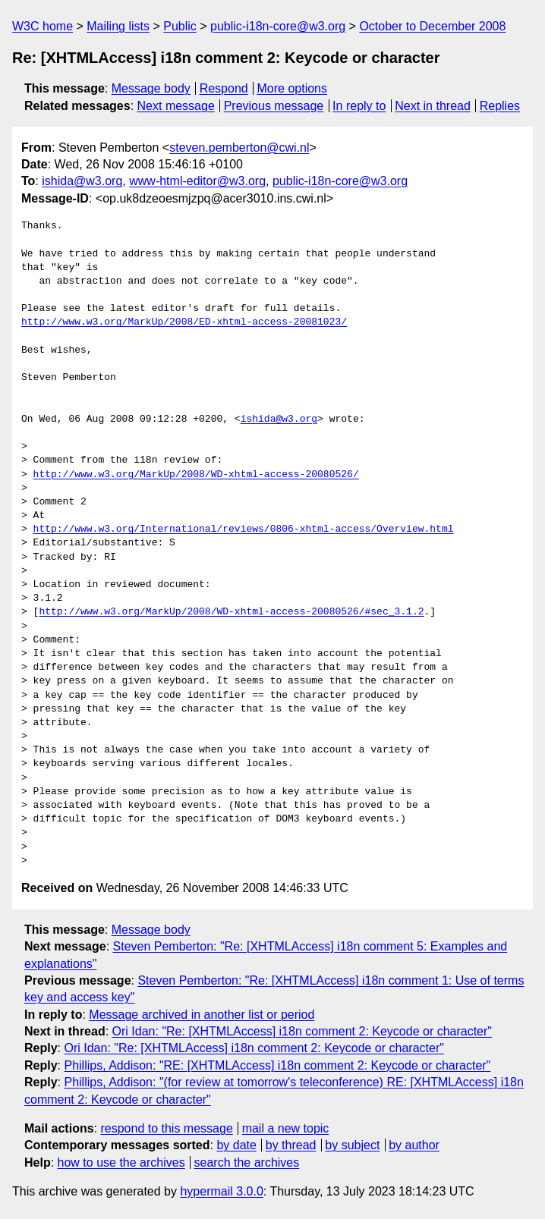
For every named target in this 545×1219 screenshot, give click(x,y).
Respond (224, 88)
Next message (176, 105)
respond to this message (166, 1128)
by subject (352, 1145)
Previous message (274, 105)
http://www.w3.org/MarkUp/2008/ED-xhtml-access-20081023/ (184, 322)
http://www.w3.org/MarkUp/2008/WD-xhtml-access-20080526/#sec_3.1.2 (231, 612)
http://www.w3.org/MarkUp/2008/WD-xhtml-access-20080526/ (196, 475)
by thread (291, 1145)
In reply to (359, 105)
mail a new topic (285, 1128)
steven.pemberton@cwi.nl (239, 147)
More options (292, 88)
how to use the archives (121, 1162)
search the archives (247, 1162)
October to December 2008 (432, 26)
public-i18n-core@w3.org (277, 26)
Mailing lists (118, 26)
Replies (500, 105)
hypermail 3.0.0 (221, 1191)
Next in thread (433, 105)
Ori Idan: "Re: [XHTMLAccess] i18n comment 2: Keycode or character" (302, 1031)
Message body (151, 88)
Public (180, 26)
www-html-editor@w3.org (197, 180)
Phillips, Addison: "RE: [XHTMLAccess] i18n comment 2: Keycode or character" (277, 1065)
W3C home (42, 26)
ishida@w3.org (82, 180)
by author (414, 1145)
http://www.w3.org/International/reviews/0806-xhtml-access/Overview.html (243, 529)
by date (236, 1145)
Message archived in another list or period (201, 1014)
